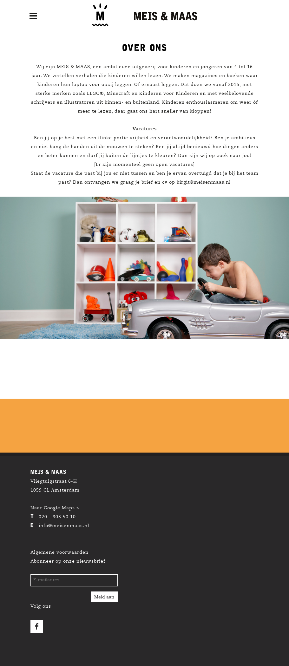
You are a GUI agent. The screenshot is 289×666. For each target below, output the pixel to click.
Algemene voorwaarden (59, 553)
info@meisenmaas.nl (64, 526)
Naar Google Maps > (54, 508)
